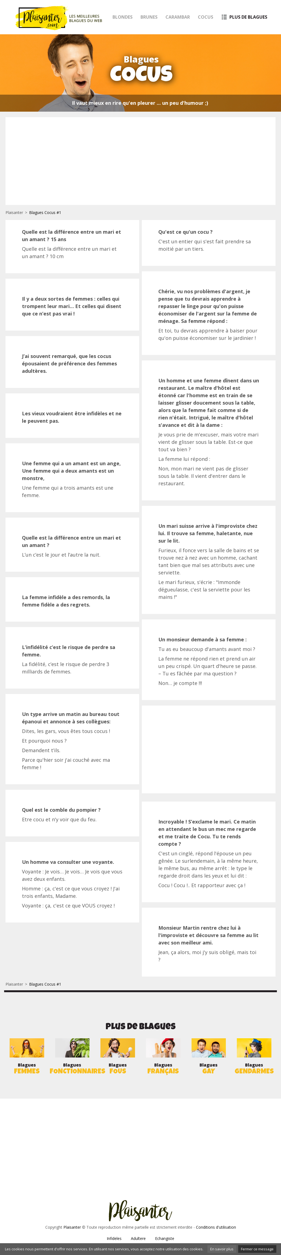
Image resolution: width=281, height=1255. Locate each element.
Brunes (149, 17)
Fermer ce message (257, 1248)
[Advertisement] (140, 161)
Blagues (27, 1069)
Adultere (138, 1238)
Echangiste (164, 1238)
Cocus (205, 17)
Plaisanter (14, 212)
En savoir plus (222, 1248)
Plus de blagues (248, 17)
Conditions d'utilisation (216, 1227)
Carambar (177, 17)
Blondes (123, 17)
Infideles (114, 1238)
